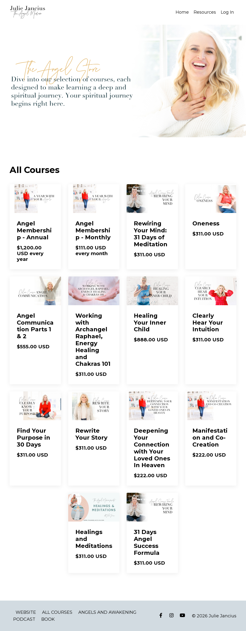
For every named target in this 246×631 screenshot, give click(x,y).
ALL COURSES (57, 612)
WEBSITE (26, 612)
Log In (227, 12)
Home (182, 12)
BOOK (48, 619)
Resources (205, 12)
